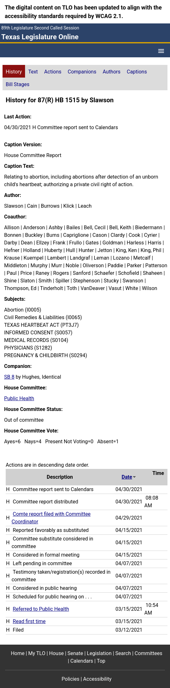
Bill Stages (17, 84)
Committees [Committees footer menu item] (148, 653)
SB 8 (9, 377)
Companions (82, 72)
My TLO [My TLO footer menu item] (36, 653)
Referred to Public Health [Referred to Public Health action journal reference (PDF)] (41, 609)
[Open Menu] (161, 51)
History (14, 72)
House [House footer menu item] (56, 653)
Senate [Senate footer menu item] (75, 653)
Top (101, 661)
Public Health (19, 398)
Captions (137, 72)
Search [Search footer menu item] (123, 653)
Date (129, 477)
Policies (70, 679)
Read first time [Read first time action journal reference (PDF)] (29, 621)
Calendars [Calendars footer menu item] (81, 661)
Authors (112, 72)
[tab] (14, 71)
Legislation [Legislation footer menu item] (99, 653)
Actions (52, 72)
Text (33, 72)
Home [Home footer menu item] (17, 653)
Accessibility (97, 679)
